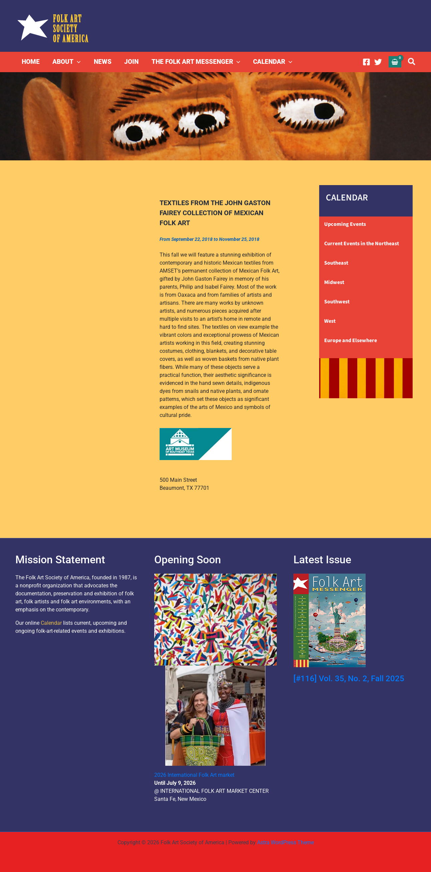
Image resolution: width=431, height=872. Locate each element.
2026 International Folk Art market (194, 775)
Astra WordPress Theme (285, 842)
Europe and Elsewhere (350, 340)
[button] (76, 62)
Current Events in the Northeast (361, 243)
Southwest (337, 301)
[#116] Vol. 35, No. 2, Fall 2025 (348, 678)
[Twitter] (378, 62)
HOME (31, 61)
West (330, 321)
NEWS (102, 61)
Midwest (334, 282)
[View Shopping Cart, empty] (395, 61)
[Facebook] (366, 62)
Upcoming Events (345, 224)
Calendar (51, 623)
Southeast (336, 263)
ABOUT (66, 62)
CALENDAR (271, 62)
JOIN (131, 61)
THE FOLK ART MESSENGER (195, 62)
